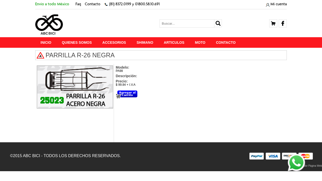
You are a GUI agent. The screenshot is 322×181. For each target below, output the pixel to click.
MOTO (200, 42)
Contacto (92, 5)
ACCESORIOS (114, 42)
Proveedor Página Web (309, 165)
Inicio (46, 42)
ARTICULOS (174, 42)
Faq (78, 5)
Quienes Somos (77, 42)
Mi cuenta (278, 5)
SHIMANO (145, 42)
